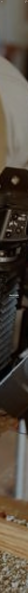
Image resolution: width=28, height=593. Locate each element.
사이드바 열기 (1, 1)
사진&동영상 (17, 297)
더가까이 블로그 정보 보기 (26, 1)
